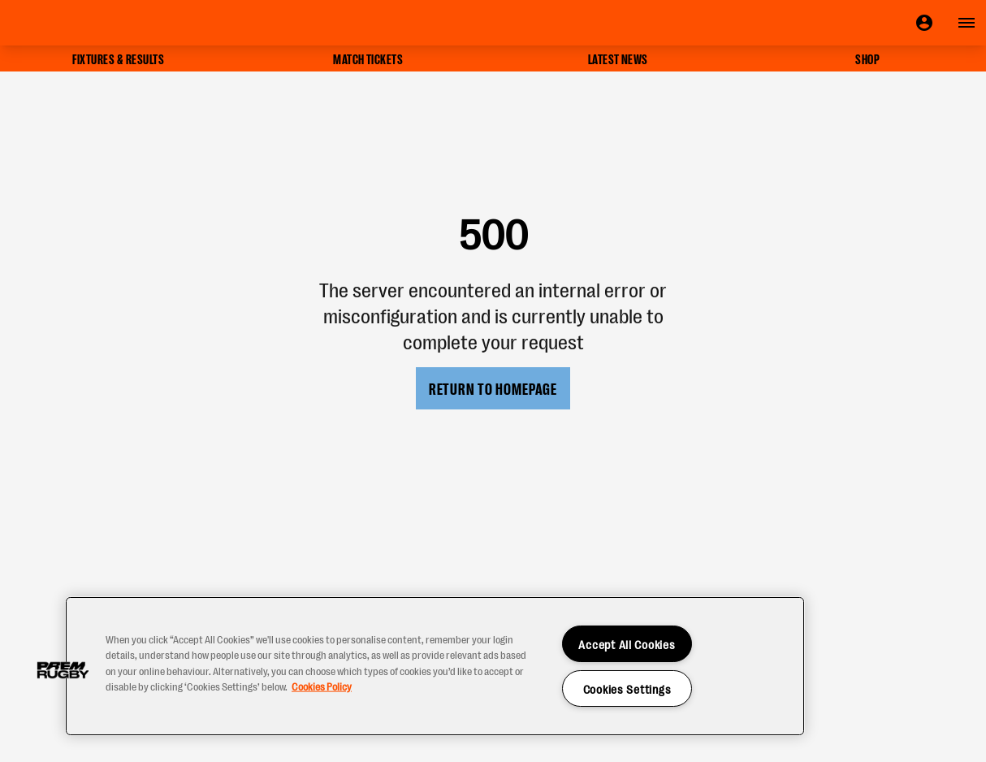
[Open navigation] (966, 22)
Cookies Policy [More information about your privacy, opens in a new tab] (322, 685)
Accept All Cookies (626, 644)
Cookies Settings (627, 688)
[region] (435, 666)
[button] (63, 670)
